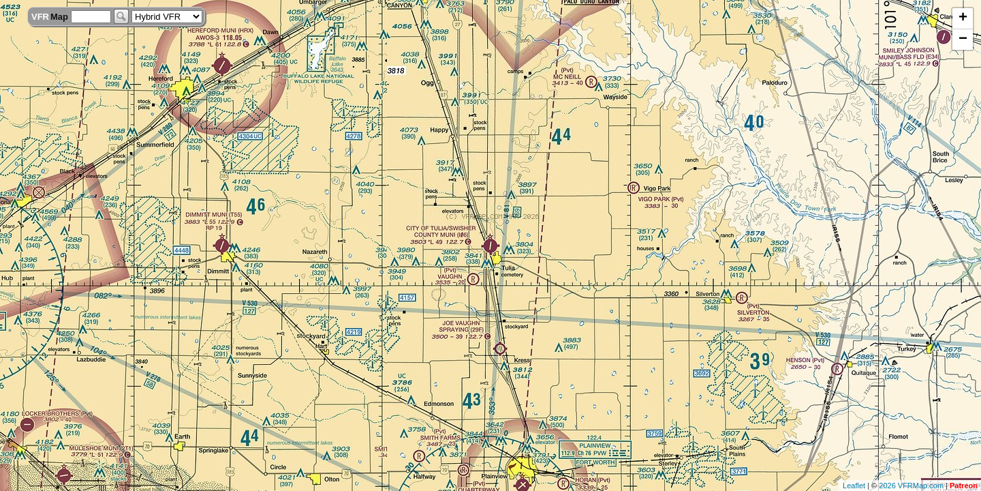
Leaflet (854, 485)
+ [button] (963, 18)
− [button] (963, 39)
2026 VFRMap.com (911, 485)
